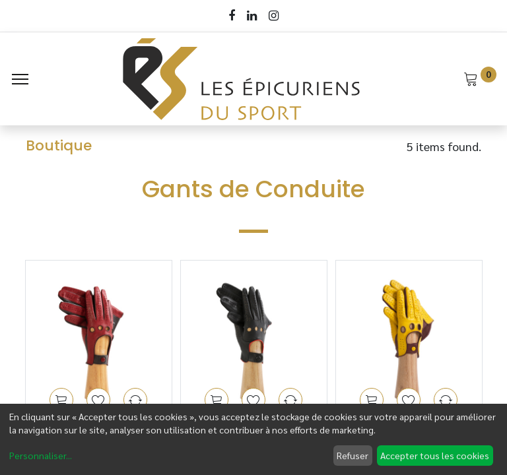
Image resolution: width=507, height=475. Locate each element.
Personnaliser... (40, 455)
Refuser (352, 455)
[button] (61, 400)
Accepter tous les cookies (434, 455)
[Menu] (20, 79)
